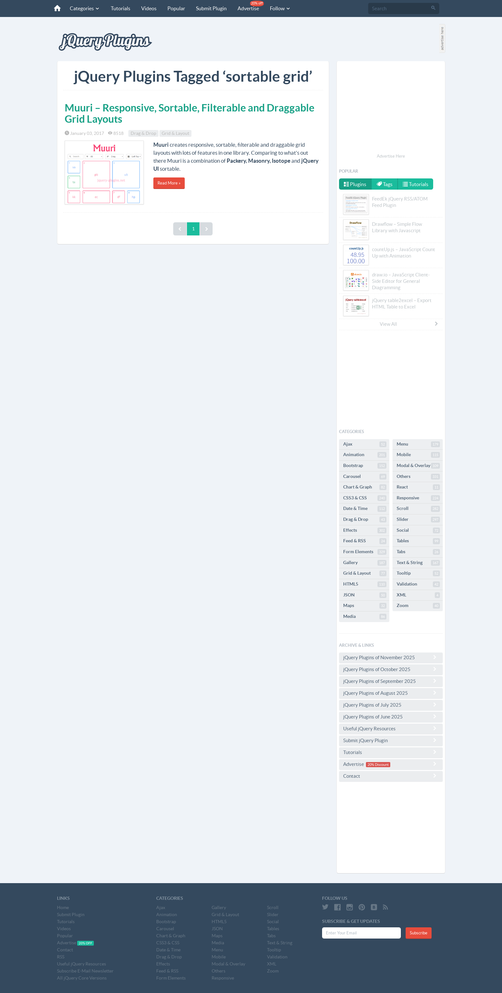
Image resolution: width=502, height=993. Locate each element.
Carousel (364, 477)
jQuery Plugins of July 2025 (391, 705)
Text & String (418, 563)
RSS (60, 956)
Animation (364, 455)
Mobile (418, 455)
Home (63, 907)
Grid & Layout (175, 133)
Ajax (364, 444)
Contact (391, 776)
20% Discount (378, 765)
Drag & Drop (143, 133)
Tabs (418, 552)
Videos (149, 8)
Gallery (364, 563)
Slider (418, 519)
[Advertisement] (391, 108)
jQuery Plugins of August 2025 (391, 693)
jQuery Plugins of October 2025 (391, 669)
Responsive (418, 498)
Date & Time (364, 509)
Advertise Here (391, 156)
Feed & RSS (364, 541)
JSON (364, 595)
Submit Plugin (211, 8)
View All (409, 324)
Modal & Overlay (418, 466)
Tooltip (418, 573)
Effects (364, 530)
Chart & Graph (364, 487)
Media (364, 617)
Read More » (169, 183)
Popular (176, 8)
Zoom (418, 606)
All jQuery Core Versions (82, 978)
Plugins (355, 184)
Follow (280, 8)
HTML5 (364, 584)
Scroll (418, 509)
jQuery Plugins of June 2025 (391, 716)
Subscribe (418, 933)
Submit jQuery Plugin (391, 740)
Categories (85, 8)
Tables (418, 541)
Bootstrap (364, 466)
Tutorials (120, 8)
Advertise (251, 6)
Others (418, 477)
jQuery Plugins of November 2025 (391, 657)
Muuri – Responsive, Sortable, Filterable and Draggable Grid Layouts (189, 113)
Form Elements (364, 552)
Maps (364, 606)
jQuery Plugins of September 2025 (391, 681)
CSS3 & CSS (364, 498)
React (418, 487)
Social (418, 530)
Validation (418, 584)
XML (418, 595)
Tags (384, 184)
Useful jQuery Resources (391, 728)
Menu (418, 444)
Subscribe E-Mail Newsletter (85, 970)
